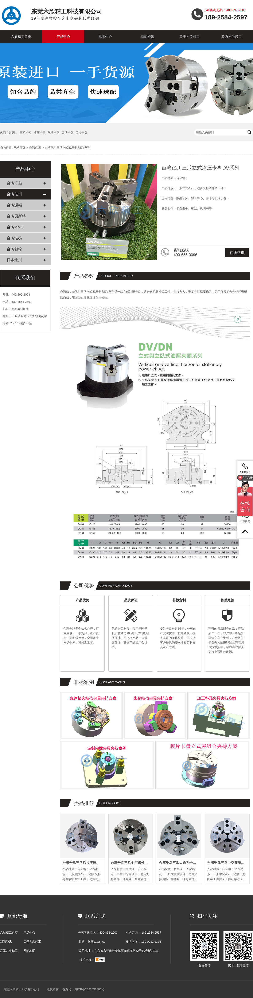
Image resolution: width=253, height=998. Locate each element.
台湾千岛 (14, 183)
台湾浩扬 (14, 238)
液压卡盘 (40, 132)
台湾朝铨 (14, 249)
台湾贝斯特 (16, 216)
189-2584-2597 (22, 301)
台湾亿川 (35, 147)
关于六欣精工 (189, 36)
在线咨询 (237, 253)
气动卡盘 (53, 132)
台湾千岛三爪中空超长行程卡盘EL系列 (131, 863)
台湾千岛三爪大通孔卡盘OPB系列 (179, 863)
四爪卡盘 (67, 132)
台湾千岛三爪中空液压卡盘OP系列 (227, 863)
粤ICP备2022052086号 (89, 989)
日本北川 (14, 260)
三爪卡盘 (26, 132)
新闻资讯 (147, 36)
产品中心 (63, 36)
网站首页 (19, 147)
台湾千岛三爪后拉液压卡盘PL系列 (82, 863)
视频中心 (105, 36)
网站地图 (29, 950)
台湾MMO (15, 227)
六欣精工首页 (21, 36)
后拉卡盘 (81, 132)
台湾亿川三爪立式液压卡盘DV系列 (67, 147)
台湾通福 (14, 205)
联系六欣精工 (232, 36)
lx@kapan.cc (20, 309)
